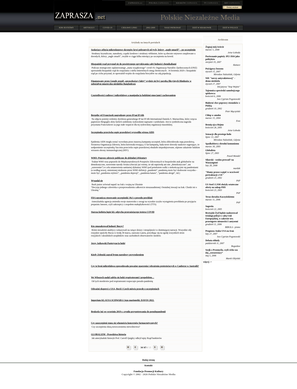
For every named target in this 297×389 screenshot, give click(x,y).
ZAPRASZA (159, 3)
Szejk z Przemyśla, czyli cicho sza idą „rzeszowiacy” (221, 251)
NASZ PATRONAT (172, 27)
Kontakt (149, 365)
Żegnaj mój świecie (214, 47)
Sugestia (209, 206)
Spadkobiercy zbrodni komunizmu (222, 143)
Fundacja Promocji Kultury (148, 371)
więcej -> (207, 262)
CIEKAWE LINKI (129, 27)
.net (135, 3)
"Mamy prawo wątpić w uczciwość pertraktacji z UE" (222, 173)
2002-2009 (150, 27)
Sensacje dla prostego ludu (218, 134)
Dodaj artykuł (232, 7)
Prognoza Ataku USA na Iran (219, 231)
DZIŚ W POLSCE (230, 27)
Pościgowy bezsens (214, 68)
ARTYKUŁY (89, 27)
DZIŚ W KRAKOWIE (201, 27)
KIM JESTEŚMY (66, 27)
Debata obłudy (212, 240)
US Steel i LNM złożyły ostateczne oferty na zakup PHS (221, 186)
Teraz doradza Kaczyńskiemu (219, 196)
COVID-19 (107, 27)
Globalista (210, 150)
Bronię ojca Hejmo (214, 124)
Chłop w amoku (213, 115)
